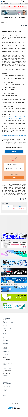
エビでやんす (5, 339)
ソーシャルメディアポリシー (7, 389)
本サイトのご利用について (7, 383)
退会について (5, 395)
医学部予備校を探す (6, 343)
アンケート (4, 336)
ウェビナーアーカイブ (7, 328)
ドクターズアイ (12, 3)
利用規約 (4, 385)
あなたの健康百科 (6, 354)
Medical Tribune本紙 (7, 360)
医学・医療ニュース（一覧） (7, 316)
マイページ (4, 332)
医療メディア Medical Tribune (4, 3)
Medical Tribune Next (7, 371)
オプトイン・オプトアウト (7, 386)
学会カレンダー (5, 337)
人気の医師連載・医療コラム (7, 318)
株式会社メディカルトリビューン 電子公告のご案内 (11, 396)
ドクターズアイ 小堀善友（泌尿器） (19, 3)
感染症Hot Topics (6, 324)
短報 (4, 326)
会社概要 (4, 390)
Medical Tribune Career (7, 368)
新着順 (20, 206)
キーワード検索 (5, 340)
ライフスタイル (5, 355)
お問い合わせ (5, 380)
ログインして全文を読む (14, 151)
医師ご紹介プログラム (6, 342)
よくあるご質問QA (6, 382)
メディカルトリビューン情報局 (8, 322)
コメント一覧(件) (5, 203)
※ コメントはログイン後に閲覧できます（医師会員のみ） (14, 208)
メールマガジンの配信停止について (8, 394)
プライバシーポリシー (6, 387)
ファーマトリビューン (7, 351)
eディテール (5, 333)
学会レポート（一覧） (6, 319)
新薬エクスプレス (6, 325)
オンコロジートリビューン (8, 348)
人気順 (8, 206)
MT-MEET (5, 364)
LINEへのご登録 (5, 377)
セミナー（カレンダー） (6, 334)
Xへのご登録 (5, 375)
